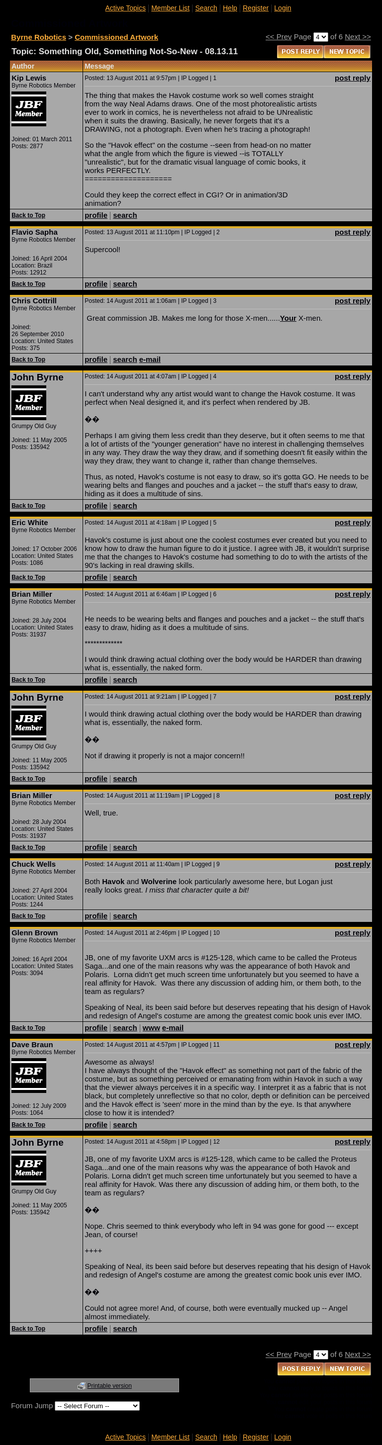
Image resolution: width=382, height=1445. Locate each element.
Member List (170, 8)
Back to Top (28, 215)
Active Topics (125, 8)
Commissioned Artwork (116, 37)
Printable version (110, 1385)
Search (206, 8)
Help (230, 8)
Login (282, 8)
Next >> (358, 36)
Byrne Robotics (38, 37)
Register (256, 8)
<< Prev (279, 36)
